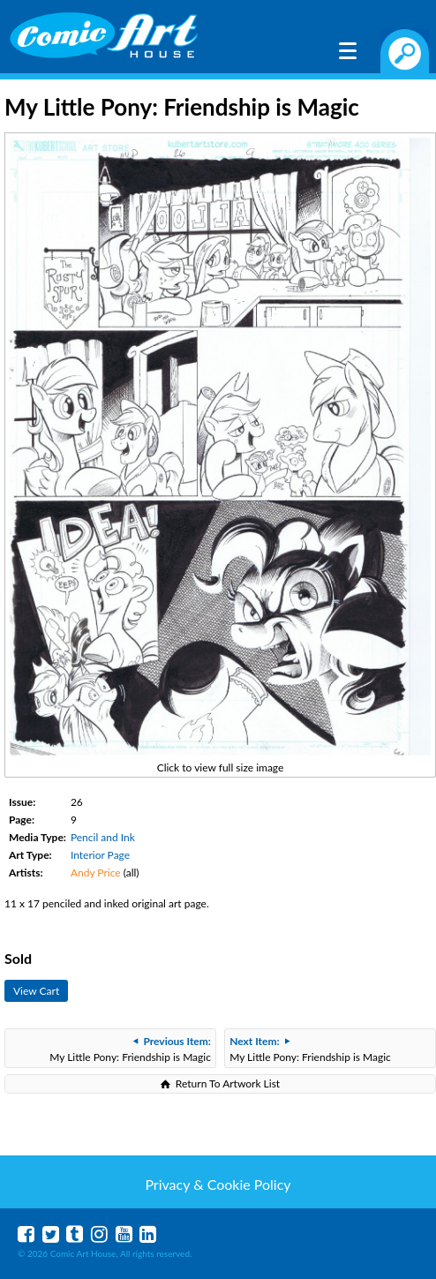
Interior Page (100, 854)
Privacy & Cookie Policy (217, 1184)
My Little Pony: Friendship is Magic (130, 1049)
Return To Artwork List (228, 1083)
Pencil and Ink (103, 837)
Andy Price (96, 872)
